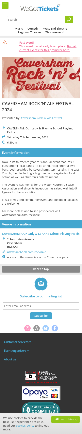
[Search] (69, 19)
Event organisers (15, 350)
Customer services (16, 342)
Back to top (41, 269)
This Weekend (54, 32)
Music (19, 28)
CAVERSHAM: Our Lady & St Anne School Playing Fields (40, 234)
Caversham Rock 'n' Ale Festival (41, 118)
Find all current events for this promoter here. (47, 48)
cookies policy (25, 425)
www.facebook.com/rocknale (26, 252)
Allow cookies (64, 419)
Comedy (33, 28)
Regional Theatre (29, 32)
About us (10, 359)
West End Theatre (55, 28)
